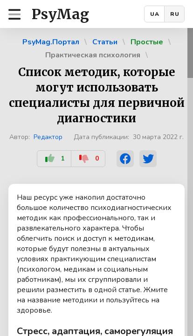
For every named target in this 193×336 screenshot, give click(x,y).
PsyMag (60, 14)
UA (154, 14)
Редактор (48, 137)
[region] (96, 182)
